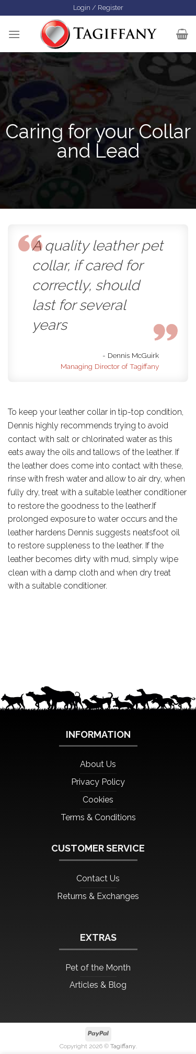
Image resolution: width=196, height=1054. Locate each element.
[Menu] (14, 34)
